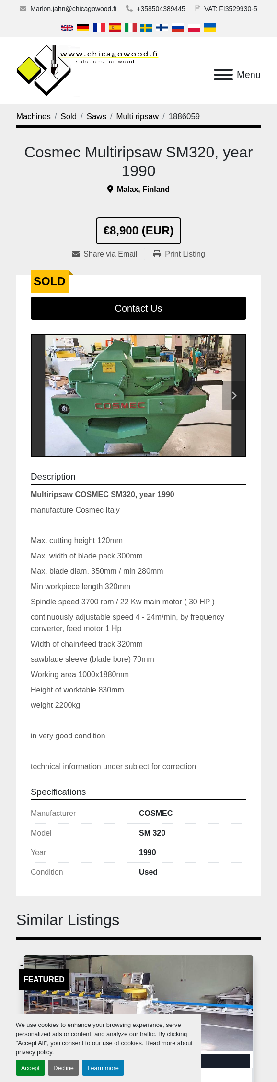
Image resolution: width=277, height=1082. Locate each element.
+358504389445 (161, 8)
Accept (30, 1067)
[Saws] (96, 116)
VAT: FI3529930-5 (230, 8)
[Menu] (223, 74)
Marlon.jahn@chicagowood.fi (73, 8)
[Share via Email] (108, 254)
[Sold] (69, 116)
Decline (63, 1067)
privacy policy (34, 1052)
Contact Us (138, 308)
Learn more (102, 1067)
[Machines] (33, 116)
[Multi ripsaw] (137, 116)
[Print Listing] (179, 254)
